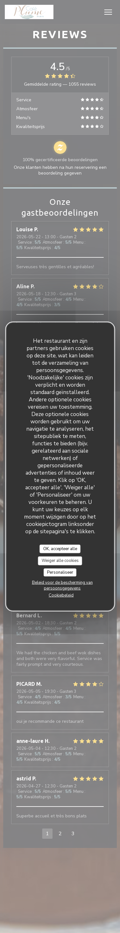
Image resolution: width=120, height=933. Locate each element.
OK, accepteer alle (60, 548)
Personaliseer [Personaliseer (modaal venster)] (60, 572)
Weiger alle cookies (60, 560)
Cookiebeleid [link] (61, 595)
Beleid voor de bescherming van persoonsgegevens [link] (62, 585)
